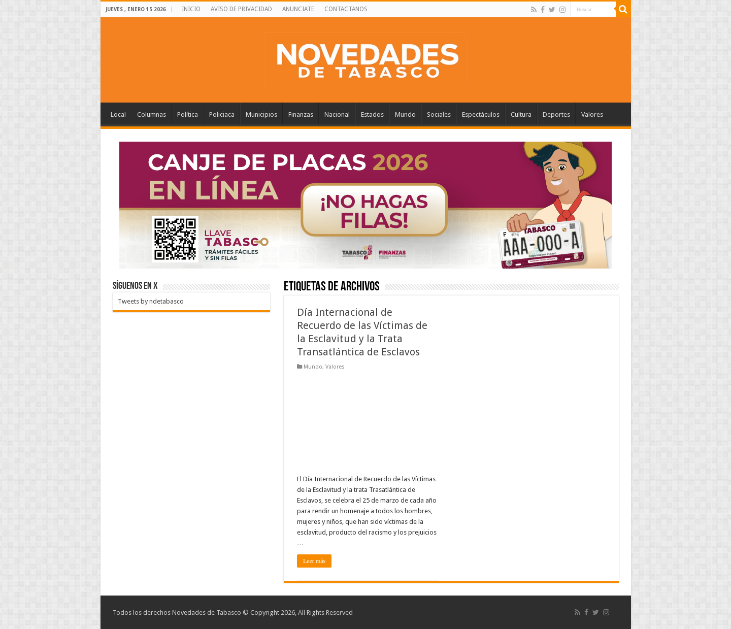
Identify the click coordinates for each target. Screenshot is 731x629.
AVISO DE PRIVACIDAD (241, 9)
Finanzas (300, 114)
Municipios (261, 114)
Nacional (337, 114)
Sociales (439, 114)
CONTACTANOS (346, 9)
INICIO (191, 9)
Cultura (521, 114)
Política (187, 114)
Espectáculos (481, 114)
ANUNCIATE (298, 9)
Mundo (405, 114)
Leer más (314, 561)
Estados (372, 114)
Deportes (556, 114)
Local (118, 114)
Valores (592, 114)
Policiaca (222, 114)
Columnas (151, 114)
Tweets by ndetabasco (151, 301)
